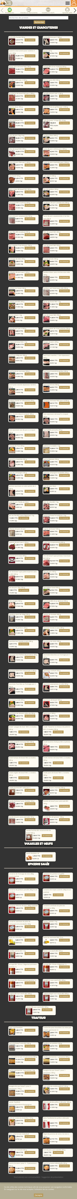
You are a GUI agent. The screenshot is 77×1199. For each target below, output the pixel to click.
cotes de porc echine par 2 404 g (54, 149)
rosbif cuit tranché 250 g (18, 1150)
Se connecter (30, 40)
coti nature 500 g (49, 176)
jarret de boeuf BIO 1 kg (52, 302)
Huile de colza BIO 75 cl (17, 937)
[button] (75, 10)
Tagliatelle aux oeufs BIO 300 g (20, 994)
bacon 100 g (47, 51)
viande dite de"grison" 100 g (53, 817)
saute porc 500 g (49, 713)
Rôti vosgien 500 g (15, 601)
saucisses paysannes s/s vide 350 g (55, 684)
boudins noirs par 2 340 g (18, 80)
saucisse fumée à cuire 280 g (53, 628)
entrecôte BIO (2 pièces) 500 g (19, 203)
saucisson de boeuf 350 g (52, 700)
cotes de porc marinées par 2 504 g (56, 162)
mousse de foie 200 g (16, 446)
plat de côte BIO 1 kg (50, 502)
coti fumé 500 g (14, 176)
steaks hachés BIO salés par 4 (19, 788)
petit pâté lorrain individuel (19, 1134)
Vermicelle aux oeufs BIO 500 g (37, 1007)
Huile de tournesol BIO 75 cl (53, 937)
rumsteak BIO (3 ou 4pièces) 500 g (55, 601)
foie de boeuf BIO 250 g (51, 245)
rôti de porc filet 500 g (17, 587)
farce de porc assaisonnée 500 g (20, 216)
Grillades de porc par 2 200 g (19, 272)
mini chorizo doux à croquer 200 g (21, 414)
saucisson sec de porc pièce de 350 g (22, 713)
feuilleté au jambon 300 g (52, 1043)
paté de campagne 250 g (18, 473)
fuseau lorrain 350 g (50, 259)
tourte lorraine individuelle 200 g (55, 1163)
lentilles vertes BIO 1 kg (17, 951)
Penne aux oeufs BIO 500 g (52, 951)
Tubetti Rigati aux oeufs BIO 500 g (55, 994)
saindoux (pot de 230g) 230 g (19, 614)
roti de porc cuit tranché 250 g (54, 1150)
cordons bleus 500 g (50, 135)
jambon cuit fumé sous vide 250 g (55, 288)
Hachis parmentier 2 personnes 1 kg (22, 1070)
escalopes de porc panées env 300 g (56, 203)
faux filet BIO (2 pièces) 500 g (19, 232)
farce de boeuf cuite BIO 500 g (20, 1043)
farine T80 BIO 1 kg (50, 921)
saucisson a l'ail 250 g (16, 700)
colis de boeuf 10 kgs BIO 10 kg (54, 120)
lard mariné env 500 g (51, 385)
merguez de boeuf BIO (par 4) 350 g (56, 401)
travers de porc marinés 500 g (54, 788)
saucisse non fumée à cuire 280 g (21, 641)
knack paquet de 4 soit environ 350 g (56, 328)
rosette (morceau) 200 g (17, 556)
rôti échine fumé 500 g (51, 587)
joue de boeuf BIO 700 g (51, 315)
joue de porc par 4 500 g (17, 328)
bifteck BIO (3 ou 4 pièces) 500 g (54, 67)
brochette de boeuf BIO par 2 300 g (21, 93)
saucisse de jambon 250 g (18, 628)
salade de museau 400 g (52, 614)
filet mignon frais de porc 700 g (20, 245)
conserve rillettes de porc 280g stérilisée (23, 906)
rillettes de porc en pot (17, 529)
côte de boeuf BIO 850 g (17, 149)
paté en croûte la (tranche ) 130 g (21, 1118)
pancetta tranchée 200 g (18, 459)
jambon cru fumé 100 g (17, 288)
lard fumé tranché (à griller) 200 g (55, 371)
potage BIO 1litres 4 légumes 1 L (55, 964)
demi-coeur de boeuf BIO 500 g (20, 189)
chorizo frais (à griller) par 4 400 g (55, 107)
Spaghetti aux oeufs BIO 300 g (54, 980)
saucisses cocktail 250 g (51, 671)
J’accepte (38, 1195)
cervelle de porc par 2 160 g (53, 93)
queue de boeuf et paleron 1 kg (54, 515)
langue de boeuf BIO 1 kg (18, 342)
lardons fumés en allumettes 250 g (21, 401)
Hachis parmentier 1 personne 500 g (56, 1057)
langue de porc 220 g (50, 342)
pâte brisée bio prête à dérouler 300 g (57, 1102)
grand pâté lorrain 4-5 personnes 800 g (23, 1057)
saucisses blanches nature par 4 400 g (22, 671)
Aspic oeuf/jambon (16, 1027)
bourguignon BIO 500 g (51, 80)
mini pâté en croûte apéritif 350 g (55, 1086)
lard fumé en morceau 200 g (19, 371)
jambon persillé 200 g (16, 302)
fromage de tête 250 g (17, 259)
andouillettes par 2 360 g (52, 37)
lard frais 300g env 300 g (18, 355)
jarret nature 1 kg (15, 315)
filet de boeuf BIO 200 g (51, 232)
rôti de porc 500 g (49, 572)
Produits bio (9, 13)
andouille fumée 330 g (17, 37)
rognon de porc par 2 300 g (18, 542)
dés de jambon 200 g (50, 189)
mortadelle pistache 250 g (52, 430)
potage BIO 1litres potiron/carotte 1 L (22, 980)
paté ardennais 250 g (51, 459)
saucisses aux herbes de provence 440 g (23, 655)
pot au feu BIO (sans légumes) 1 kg (21, 515)
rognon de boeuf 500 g (51, 529)
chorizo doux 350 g (16, 107)
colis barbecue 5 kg (16, 120)
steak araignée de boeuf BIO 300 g (21, 742)
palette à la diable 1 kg (51, 446)
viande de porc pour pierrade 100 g (21, 817)
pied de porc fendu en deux (19, 502)
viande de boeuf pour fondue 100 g (21, 801)
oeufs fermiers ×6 (32, 853)
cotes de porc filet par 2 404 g (19, 162)
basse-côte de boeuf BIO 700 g (20, 67)
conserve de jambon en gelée (53, 874)
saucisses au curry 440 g (52, 641)
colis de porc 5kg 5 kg (16, 135)
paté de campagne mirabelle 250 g (55, 473)
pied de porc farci (49, 486)
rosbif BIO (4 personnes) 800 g (54, 542)
